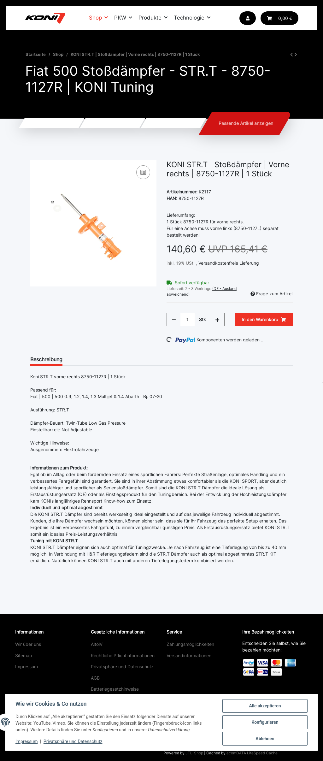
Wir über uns (28, 644)
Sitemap (23, 655)
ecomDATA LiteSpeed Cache (252, 753)
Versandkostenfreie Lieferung (228, 263)
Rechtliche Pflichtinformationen (123, 655)
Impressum (26, 666)
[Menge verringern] (174, 319)
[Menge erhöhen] (217, 319)
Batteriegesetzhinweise (115, 689)
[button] (247, 18)
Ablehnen (264, 738)
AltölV (97, 644)
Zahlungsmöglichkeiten (190, 644)
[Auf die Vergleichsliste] (143, 172)
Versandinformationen (189, 655)
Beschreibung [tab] (46, 359)
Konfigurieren (264, 722)
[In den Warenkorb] (35, 156)
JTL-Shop (194, 753)
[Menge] (187, 319)
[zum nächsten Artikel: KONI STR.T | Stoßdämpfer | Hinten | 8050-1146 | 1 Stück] (296, 54)
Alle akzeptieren (265, 705)
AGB (95, 678)
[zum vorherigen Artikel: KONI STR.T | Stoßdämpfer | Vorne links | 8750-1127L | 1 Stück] (292, 54)
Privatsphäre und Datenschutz (122, 666)
